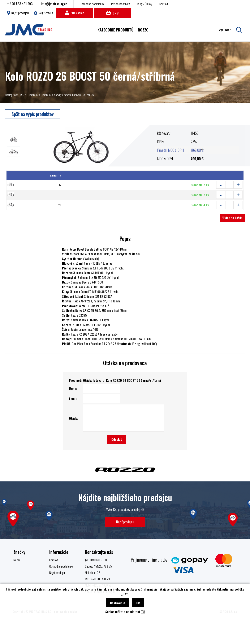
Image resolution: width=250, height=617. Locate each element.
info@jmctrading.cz (54, 3)
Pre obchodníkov (120, 3)
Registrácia (43, 12)
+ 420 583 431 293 (20, 3)
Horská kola (34, 95)
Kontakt (163, 3)
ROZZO (23, 95)
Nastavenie (117, 602)
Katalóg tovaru (12, 95)
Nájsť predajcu (125, 521)
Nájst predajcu (18, 12)
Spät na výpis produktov (33, 114)
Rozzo (17, 560)
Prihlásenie (74, 12)
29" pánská (88, 95)
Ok (138, 602)
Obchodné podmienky (92, 3)
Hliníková (76, 95)
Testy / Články (144, 3)
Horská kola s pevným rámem (56, 95)
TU (143, 611)
